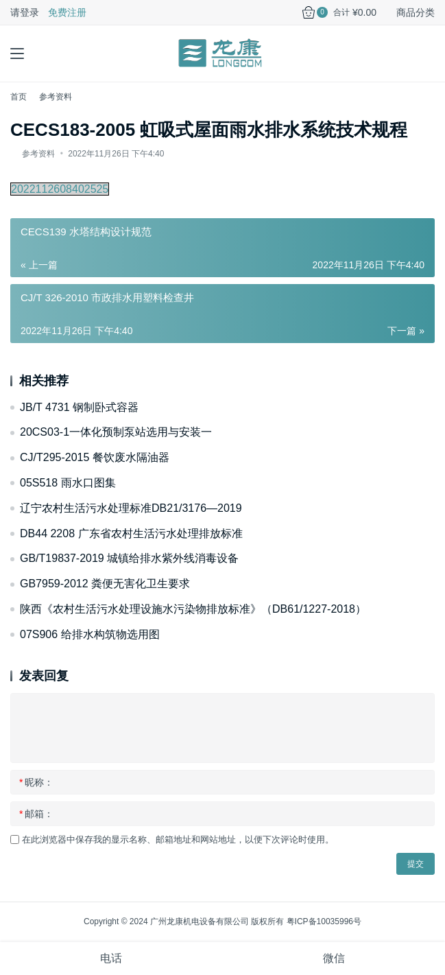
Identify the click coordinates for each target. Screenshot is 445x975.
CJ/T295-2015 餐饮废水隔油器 (94, 457)
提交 (415, 864)
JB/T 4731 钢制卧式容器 (79, 407)
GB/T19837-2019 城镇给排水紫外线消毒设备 (129, 558)
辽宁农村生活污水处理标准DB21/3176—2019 (131, 508)
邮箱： (36, 813)
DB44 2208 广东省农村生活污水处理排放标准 (131, 533)
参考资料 (38, 153)
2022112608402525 (59, 189)
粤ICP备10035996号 (324, 921)
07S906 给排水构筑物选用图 (90, 634)
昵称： (36, 782)
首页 (18, 97)
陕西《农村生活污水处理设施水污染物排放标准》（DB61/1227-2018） (193, 609)
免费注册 (67, 12)
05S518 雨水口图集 (68, 483)
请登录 (24, 12)
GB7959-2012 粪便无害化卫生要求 (105, 583)
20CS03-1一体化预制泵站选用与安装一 (116, 432)
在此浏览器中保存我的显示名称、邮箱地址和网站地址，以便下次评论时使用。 (178, 839)
